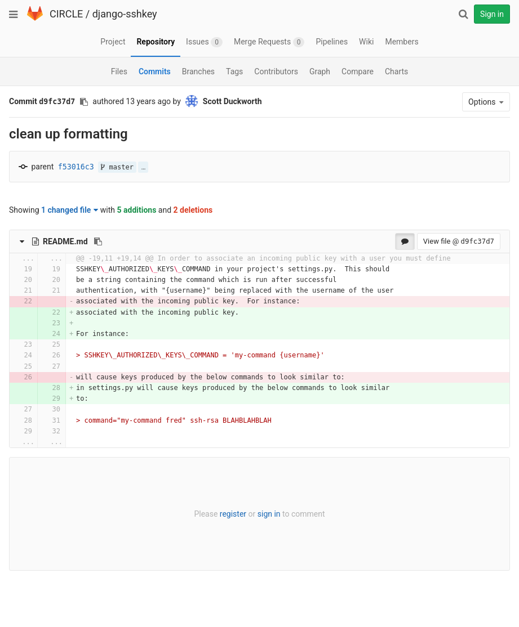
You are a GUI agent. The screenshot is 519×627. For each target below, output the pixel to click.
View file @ (458, 241)
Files (119, 71)
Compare (357, 71)
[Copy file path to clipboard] (98, 241)
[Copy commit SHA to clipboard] (84, 102)
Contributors (276, 71)
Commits (155, 71)
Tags (234, 71)
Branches (198, 71)
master (117, 167)
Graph (319, 71)
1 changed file (69, 209)
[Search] (463, 14)
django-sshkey (124, 14)
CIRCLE (66, 14)
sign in (269, 513)
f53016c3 (76, 167)
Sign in (492, 14)
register (233, 513)
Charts (396, 71)
